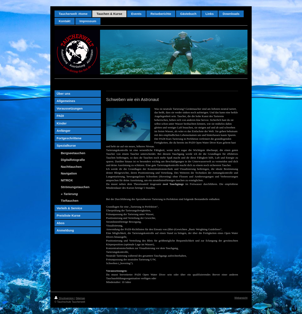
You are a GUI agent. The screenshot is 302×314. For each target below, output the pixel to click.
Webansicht (240, 297)
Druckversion (64, 298)
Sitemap (80, 298)
